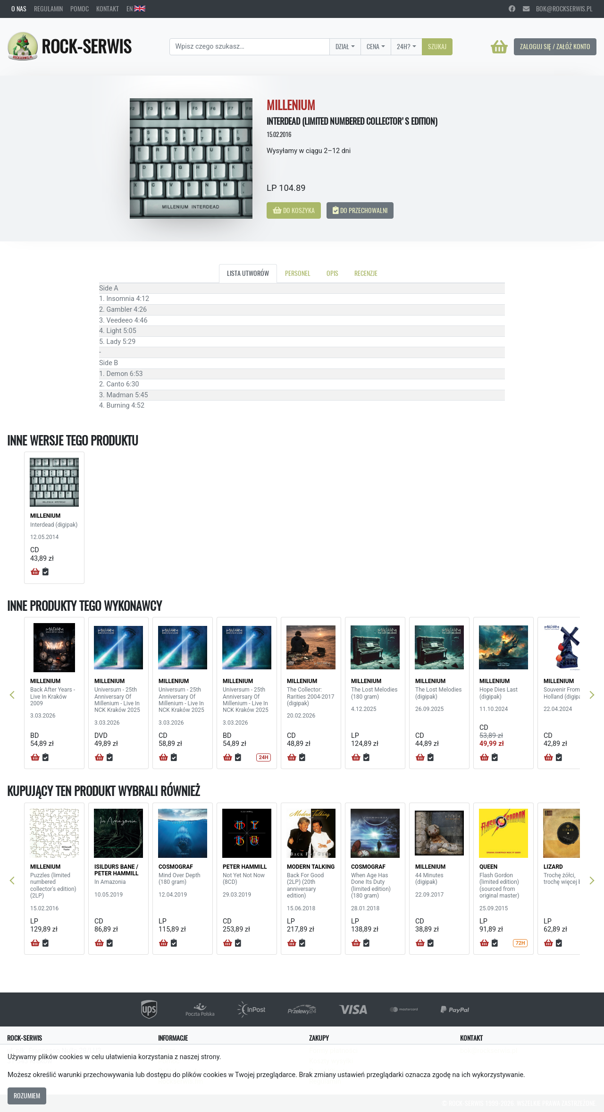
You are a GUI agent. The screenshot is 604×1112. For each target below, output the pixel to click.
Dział (342, 46)
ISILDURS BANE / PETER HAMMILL (116, 870)
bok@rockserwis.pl (558, 8)
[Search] (249, 46)
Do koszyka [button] (294, 210)
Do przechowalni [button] (360, 210)
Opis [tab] (332, 273)
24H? (404, 46)
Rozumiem (27, 1095)
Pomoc (79, 8)
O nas (18, 8)
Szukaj (437, 46)
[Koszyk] (499, 47)
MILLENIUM (45, 516)
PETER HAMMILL (245, 867)
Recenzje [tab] (366, 273)
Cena (373, 46)
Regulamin (48, 8)
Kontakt (107, 8)
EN (135, 8)
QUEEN (488, 867)
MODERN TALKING (311, 867)
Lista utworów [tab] (248, 273)
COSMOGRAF (176, 867)
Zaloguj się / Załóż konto (555, 46)
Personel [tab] (297, 273)
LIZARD (553, 867)
